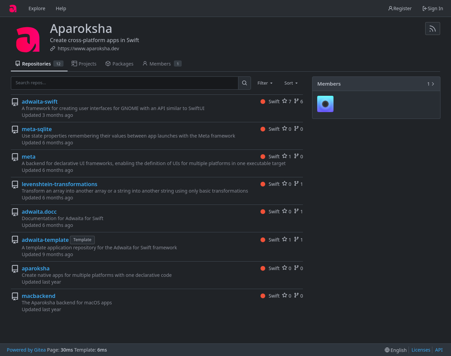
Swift (270, 101)
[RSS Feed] (432, 28)
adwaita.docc (39, 211)
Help (61, 8)
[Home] (12, 8)
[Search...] (244, 82)
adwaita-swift (40, 101)
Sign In (432, 8)
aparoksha (36, 268)
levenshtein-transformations (59, 184)
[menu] (396, 350)
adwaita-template (45, 239)
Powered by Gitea (26, 349)
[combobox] (265, 82)
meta (29, 156)
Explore (37, 8)
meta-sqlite (37, 129)
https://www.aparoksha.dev (88, 48)
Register (400, 8)
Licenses (421, 349)
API (439, 349)
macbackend (38, 295)
